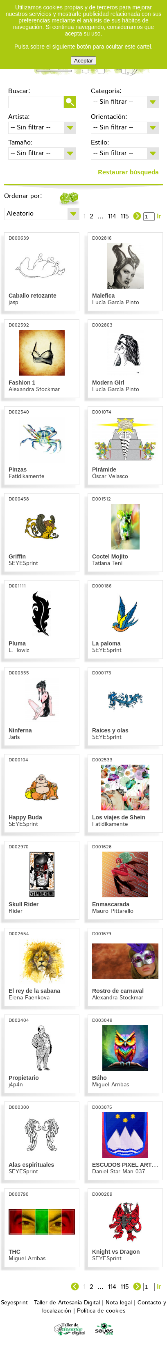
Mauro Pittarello (112, 911)
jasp (13, 302)
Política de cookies (101, 1311)
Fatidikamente (27, 476)
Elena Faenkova (29, 998)
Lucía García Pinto (115, 302)
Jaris (14, 737)
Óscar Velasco (110, 476)
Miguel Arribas (110, 1085)
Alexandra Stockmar (34, 389)
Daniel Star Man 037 (118, 1172)
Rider (16, 911)
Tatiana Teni (107, 563)
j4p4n (16, 1085)
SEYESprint (23, 563)
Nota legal (119, 1303)
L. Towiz (19, 650)
